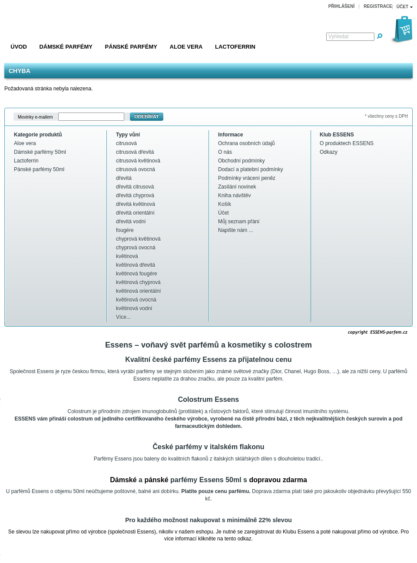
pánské (156, 480)
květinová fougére (136, 274)
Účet (223, 213)
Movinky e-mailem (35, 116)
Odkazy (329, 152)
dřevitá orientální (135, 213)
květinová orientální (138, 291)
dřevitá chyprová (135, 195)
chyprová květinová (138, 239)
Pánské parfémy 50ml (39, 169)
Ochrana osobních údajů (246, 143)
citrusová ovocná (135, 169)
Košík (224, 204)
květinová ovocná (136, 300)
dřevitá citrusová (135, 187)
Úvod (18, 46)
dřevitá (124, 178)
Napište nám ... (235, 230)
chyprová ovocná (136, 248)
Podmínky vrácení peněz (246, 178)
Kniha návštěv (234, 195)
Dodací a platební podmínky (250, 169)
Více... (123, 317)
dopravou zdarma (278, 480)
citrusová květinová (138, 161)
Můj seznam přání (238, 222)
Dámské (123, 480)
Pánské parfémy (131, 46)
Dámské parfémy (66, 46)
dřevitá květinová (135, 204)
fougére (125, 230)
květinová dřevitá (135, 265)
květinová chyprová (138, 282)
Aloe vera (186, 46)
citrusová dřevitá (135, 152)
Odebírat (146, 116)
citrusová (126, 143)
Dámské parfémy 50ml (40, 152)
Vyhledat (338, 36)
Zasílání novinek (237, 187)
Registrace (378, 6)
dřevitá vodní (131, 222)
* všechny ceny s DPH (386, 116)
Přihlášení (341, 6)
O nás (225, 152)
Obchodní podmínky (241, 161)
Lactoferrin (235, 46)
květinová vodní (134, 308)
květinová (127, 256)
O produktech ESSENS (347, 143)
